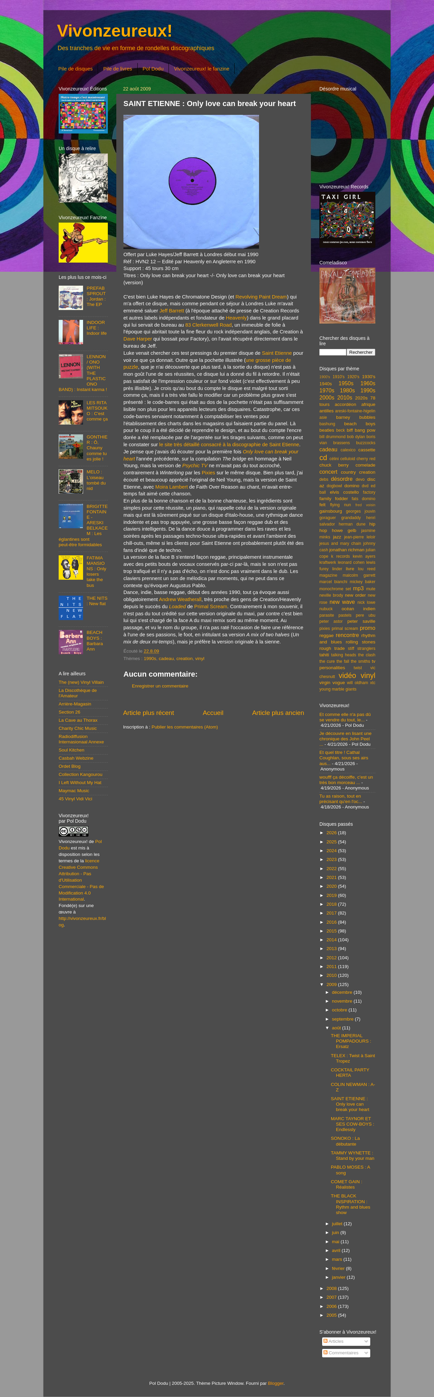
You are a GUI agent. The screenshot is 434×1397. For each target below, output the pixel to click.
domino (351, 485)
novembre (343, 1001)
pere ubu (365, 615)
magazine (328, 575)
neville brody (331, 595)
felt (322, 504)
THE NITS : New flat (96, 601)
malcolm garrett (359, 575)
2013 (332, 948)
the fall (342, 661)
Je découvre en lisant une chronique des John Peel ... (345, 739)
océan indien (358, 608)
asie (323, 417)
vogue (338, 682)
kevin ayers (364, 556)
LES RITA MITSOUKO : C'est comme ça (96, 411)
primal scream (345, 628)
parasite (326, 615)
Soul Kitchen (71, 750)
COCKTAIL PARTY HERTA (350, 1072)
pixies (324, 628)
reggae (326, 635)
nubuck (326, 609)
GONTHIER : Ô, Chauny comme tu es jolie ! (96, 447)
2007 (332, 1297)
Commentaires (341, 1352)
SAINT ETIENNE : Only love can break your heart (350, 1104)
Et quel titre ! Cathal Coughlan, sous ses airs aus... (343, 758)
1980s (347, 390)
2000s (326, 397)
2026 (332, 832)
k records (340, 556)
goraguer (327, 517)
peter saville (361, 621)
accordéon (345, 404)
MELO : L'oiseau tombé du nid (95, 480)
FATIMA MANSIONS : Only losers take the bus (96, 571)
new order (355, 595)
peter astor (331, 621)
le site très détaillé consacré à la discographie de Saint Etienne (229, 444)
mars (337, 1259)
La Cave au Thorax (78, 720)
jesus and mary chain (340, 543)
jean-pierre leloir (359, 537)
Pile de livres (117, 68)
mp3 (358, 588)
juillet (338, 1223)
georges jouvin (360, 511)
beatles (326, 430)
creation (184, 658)
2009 (332, 984)
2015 (332, 930)
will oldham (357, 682)
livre (350, 568)
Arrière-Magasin (75, 703)
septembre (343, 1019)
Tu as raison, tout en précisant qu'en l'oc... (340, 799)
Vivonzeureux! (115, 30)
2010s (344, 397)
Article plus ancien (278, 712)
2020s (361, 397)
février (339, 1268)
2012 (332, 957)
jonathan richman (346, 549)
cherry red (366, 458)
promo (367, 628)
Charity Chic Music (78, 728)
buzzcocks (365, 442)
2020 (332, 886)
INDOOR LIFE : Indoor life (96, 328)
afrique (368, 404)
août (337, 1027)
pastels (344, 615)
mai (336, 1241)
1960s (367, 383)
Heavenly (236, 318)
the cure (327, 661)
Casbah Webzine (76, 758)
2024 (332, 850)
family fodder (333, 498)
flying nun (340, 504)
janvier (339, 1277)
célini (334, 458)
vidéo (347, 675)
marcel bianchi (333, 581)
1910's (338, 376)
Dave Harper (137, 339)
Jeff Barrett (171, 310)
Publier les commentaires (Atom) (185, 727)
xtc (372, 682)
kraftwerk (327, 562)
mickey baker (362, 581)
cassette (366, 449)
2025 (332, 841)
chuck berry (334, 465)
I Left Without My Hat (80, 782)
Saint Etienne (277, 353)
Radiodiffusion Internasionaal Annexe (81, 739)
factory (369, 492)
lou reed (366, 569)
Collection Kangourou (80, 774)
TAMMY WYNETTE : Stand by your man (352, 1155)
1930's (368, 376)
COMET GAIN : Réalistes (346, 1184)
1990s (150, 658)
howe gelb (344, 530)
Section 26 (69, 712)
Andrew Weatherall (180, 599)
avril (337, 1250)
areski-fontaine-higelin (355, 411)
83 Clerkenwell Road (208, 325)
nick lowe (366, 602)
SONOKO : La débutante (345, 1141)
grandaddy (351, 517)
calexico (348, 450)
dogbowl (334, 486)
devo (360, 479)
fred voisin (365, 505)
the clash (366, 655)
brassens (341, 442)
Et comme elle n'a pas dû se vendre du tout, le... (345, 717)
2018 (332, 904)
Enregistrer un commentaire (160, 686)
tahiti (324, 654)
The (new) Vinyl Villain (81, 682)
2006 (332, 1306)
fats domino (363, 498)
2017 (332, 913)
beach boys (359, 423)
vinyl (199, 658)
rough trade (332, 648)
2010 (332, 975)
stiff (351, 648)
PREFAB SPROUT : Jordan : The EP (95, 296)
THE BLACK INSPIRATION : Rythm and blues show (350, 1204)
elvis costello (344, 492)
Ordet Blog (70, 766)
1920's (353, 376)
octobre (340, 1009)
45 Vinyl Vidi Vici (75, 798)
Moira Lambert (171, 487)
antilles (326, 410)
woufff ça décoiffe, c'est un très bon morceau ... (346, 780)
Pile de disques (75, 68)
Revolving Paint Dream (261, 297)
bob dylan (356, 436)
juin (336, 1232)
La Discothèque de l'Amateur (78, 693)
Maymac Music (74, 790)
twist (358, 667)
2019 (332, 895)
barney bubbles (355, 417)
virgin (324, 682)
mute (370, 589)
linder (337, 569)
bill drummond (332, 436)
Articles (333, 1341)
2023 (332, 859)
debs (323, 479)
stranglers (366, 648)
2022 (332, 868)
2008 (332, 1288)
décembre (343, 992)
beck (340, 430)
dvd (365, 486)
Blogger (275, 1383)
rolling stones (360, 641)
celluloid (347, 458)
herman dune (352, 524)
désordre (342, 479)
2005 (332, 1315)
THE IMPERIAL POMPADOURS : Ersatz (351, 1041)
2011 (332, 966)
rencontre (347, 635)
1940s (325, 383)
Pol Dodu (153, 68)
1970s (326, 390)
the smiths (360, 661)
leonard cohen (351, 562)
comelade (365, 465)
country (348, 472)
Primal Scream (210, 606)
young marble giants (337, 689)
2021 (332, 877)
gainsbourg (330, 511)
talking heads (343, 655)
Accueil (213, 712)
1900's (324, 377)
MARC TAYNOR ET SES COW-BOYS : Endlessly (352, 1124)
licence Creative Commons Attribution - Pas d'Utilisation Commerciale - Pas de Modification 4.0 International (81, 880)
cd (323, 457)
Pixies (208, 472)
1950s (345, 383)
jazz (337, 536)
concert (328, 472)
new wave (342, 602)
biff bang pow (361, 430)
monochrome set (335, 589)
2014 (332, 939)
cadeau (166, 658)
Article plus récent (148, 712)
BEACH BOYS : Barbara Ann (94, 641)
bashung (327, 424)
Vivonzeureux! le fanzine (201, 68)
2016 (332, 922)
